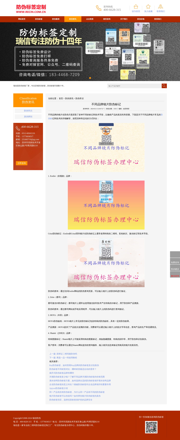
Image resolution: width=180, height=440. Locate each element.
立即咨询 (22, 163)
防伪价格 (140, 19)
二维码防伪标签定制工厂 (41, 425)
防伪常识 (28, 111)
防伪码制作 (82, 425)
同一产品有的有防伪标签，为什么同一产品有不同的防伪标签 (77, 392)
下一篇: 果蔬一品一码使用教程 (63, 358)
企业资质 (89, 19)
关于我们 (123, 19)
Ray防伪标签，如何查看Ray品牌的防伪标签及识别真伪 (74, 365)
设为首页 (136, 11)
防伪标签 (38, 19)
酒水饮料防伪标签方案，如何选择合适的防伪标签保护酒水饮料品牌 (80, 381)
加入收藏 (148, 11)
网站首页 (21, 19)
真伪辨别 (28, 116)
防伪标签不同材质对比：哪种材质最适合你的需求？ (72, 369)
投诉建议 (175, 268)
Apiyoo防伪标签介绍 (58, 388)
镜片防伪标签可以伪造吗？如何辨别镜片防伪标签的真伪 (75, 396)
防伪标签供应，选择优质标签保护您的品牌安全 (70, 400)
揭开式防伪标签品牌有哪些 (61, 373)
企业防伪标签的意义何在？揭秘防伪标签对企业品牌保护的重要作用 (80, 384)
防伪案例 (55, 19)
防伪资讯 (72, 19)
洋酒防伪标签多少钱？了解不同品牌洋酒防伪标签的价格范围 (77, 377)
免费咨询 (175, 261)
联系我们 (161, 11)
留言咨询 (106, 19)
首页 (61, 98)
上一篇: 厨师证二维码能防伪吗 (63, 354)
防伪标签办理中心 (66, 425)
